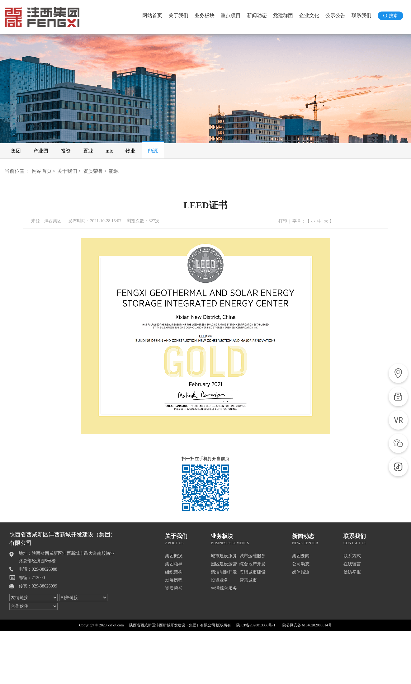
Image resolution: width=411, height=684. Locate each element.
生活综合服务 (224, 588)
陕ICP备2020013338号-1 (255, 625)
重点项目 (231, 15)
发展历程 (173, 580)
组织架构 (173, 572)
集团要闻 (300, 556)
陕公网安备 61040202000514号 (307, 625)
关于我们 (178, 15)
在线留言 (352, 564)
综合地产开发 (252, 564)
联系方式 (352, 556)
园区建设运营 (224, 564)
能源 (114, 171)
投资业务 (219, 580)
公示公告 (335, 15)
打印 (282, 221)
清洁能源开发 (224, 572)
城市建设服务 (224, 556)
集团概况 (173, 556)
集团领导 (173, 564)
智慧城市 (248, 580)
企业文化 (309, 15)
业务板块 (205, 15)
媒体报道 (300, 572)
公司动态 (300, 564)
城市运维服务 (252, 556)
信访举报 (352, 572)
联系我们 (361, 15)
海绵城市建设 (252, 572)
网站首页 (152, 15)
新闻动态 (257, 15)
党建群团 (283, 15)
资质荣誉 (93, 171)
